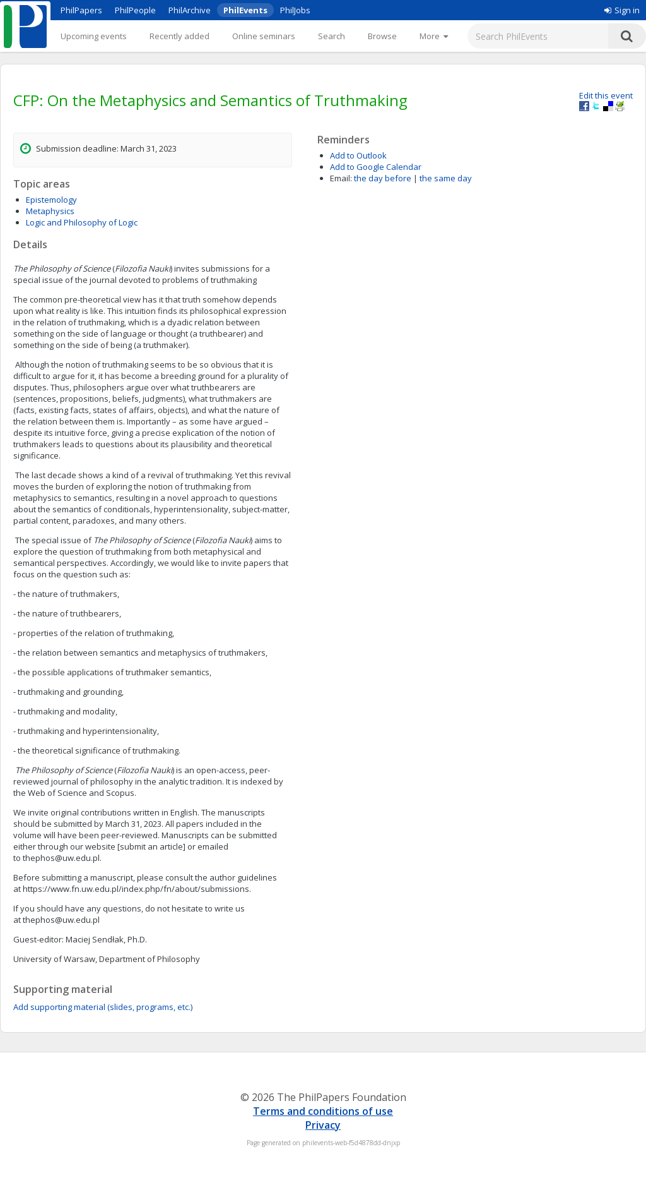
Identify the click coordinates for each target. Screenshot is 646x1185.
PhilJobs (295, 10)
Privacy (323, 1125)
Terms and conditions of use (323, 1111)
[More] (433, 36)
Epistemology (51, 199)
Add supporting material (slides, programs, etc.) (102, 1007)
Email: (341, 178)
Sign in (622, 10)
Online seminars (263, 36)
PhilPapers (81, 10)
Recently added (179, 36)
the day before (382, 178)
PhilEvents (245, 10)
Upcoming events (94, 36)
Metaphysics (50, 211)
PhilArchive (189, 10)
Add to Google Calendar (375, 166)
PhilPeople (135, 10)
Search (331, 36)
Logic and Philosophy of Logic (82, 222)
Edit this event (606, 95)
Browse (382, 36)
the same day (446, 178)
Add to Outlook (358, 155)
